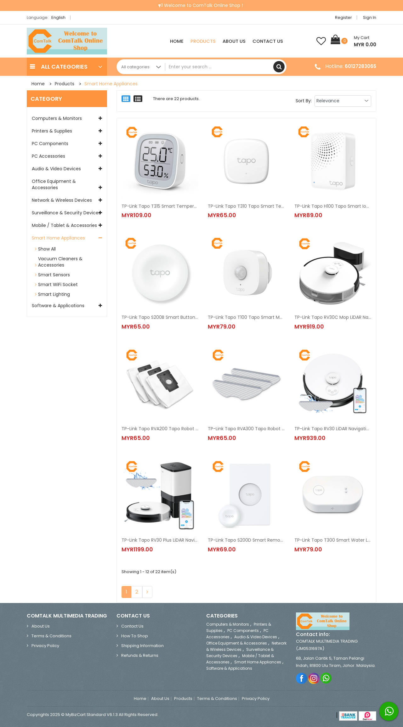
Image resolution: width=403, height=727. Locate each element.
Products (203, 41)
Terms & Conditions (51, 636)
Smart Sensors (54, 275)
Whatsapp (326, 678)
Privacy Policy (45, 646)
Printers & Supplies (52, 131)
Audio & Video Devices (56, 169)
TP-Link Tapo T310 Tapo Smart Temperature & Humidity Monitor (246, 206)
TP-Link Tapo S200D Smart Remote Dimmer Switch (246, 540)
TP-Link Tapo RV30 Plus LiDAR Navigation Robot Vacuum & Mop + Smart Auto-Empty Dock (160, 540)
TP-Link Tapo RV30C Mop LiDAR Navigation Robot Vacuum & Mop (332, 317)
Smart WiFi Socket (58, 284)
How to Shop (134, 636)
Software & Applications (58, 305)
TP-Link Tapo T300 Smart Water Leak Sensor (332, 540)
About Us (234, 41)
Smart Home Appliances (111, 84)
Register (343, 17)
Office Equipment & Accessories (54, 184)
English (60, 17)
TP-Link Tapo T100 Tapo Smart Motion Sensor (246, 317)
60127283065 (360, 66)
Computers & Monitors (57, 118)
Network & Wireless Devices (62, 200)
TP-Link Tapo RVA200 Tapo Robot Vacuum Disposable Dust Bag (160, 429)
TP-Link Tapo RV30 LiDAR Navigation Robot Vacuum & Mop (332, 429)
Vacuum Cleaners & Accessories (60, 262)
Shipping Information (142, 646)
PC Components (50, 143)
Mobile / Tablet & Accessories (64, 225)
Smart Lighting (54, 294)
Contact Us (268, 41)
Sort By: (304, 101)
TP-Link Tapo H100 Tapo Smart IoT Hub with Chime (332, 206)
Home (177, 41)
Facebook (302, 678)
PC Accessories (48, 156)
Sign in (369, 17)
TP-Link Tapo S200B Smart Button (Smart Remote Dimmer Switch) (160, 317)
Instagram (314, 678)
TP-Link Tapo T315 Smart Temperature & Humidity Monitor (160, 206)
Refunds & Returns (139, 656)
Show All (47, 249)
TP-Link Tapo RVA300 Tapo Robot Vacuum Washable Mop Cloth (246, 429)
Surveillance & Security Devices (66, 213)
